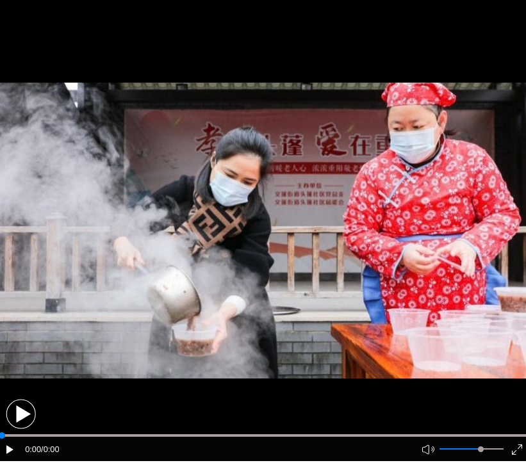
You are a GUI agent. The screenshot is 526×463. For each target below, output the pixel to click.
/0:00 (50, 449)
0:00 (33, 449)
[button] (20, 414)
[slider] (481, 449)
